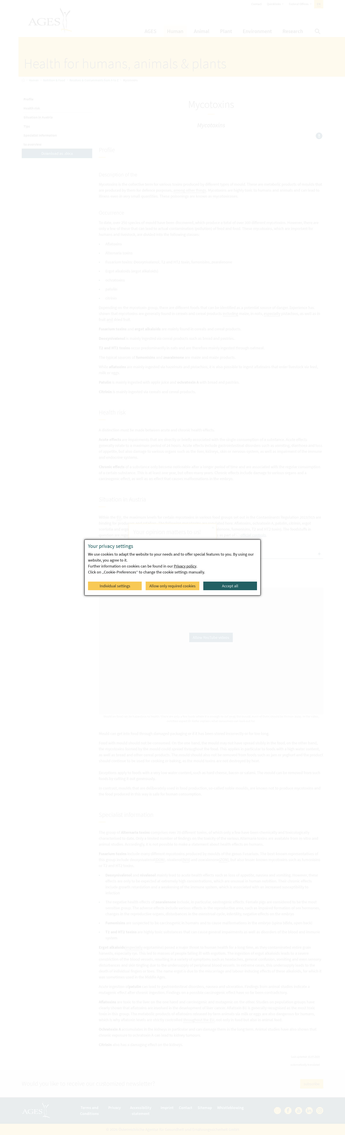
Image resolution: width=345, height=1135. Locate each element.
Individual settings (115, 585)
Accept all (230, 585)
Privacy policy (185, 566)
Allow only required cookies (172, 585)
